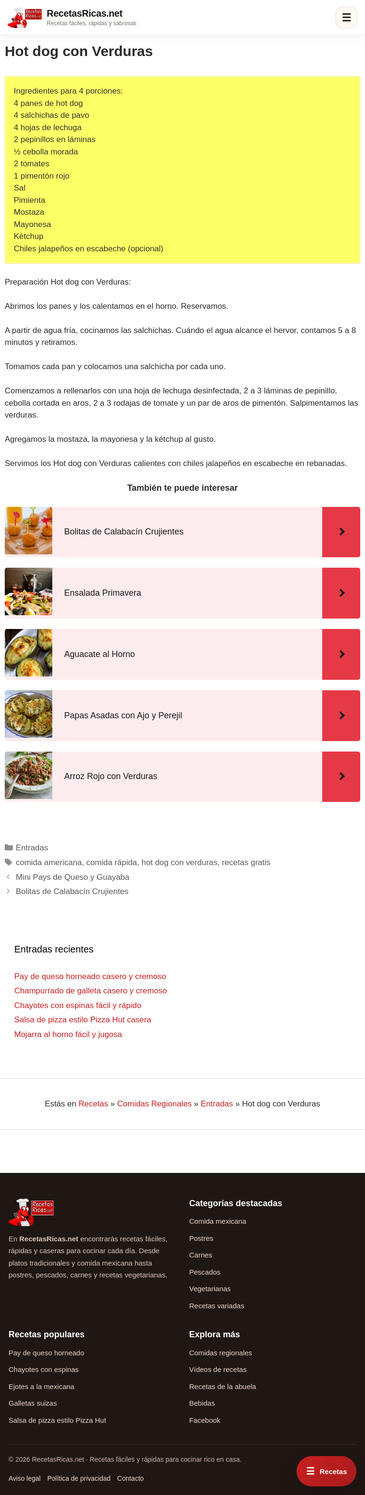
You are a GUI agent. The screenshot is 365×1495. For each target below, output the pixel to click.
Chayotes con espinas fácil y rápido (77, 1005)
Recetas (93, 1103)
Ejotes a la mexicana (41, 1386)
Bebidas (202, 1403)
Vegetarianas (210, 1289)
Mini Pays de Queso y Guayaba (72, 877)
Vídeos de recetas (218, 1369)
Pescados (205, 1272)
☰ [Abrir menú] (346, 18)
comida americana (49, 862)
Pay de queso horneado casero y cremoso (90, 976)
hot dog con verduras (180, 862)
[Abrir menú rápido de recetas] (326, 1471)
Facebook (205, 1420)
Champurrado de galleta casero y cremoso (90, 990)
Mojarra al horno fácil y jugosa (68, 1034)
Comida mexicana (217, 1221)
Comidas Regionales (154, 1103)
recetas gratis (246, 862)
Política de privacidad (78, 1478)
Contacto (130, 1478)
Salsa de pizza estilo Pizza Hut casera (82, 1019)
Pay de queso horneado (46, 1353)
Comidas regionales (220, 1353)
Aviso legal (24, 1478)
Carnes (200, 1255)
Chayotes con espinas (44, 1369)
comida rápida (111, 862)
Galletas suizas (33, 1403)
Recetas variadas (216, 1306)
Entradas (32, 847)
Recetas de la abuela (222, 1386)
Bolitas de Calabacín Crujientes (72, 891)
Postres (201, 1238)
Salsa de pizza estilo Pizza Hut (57, 1420)
